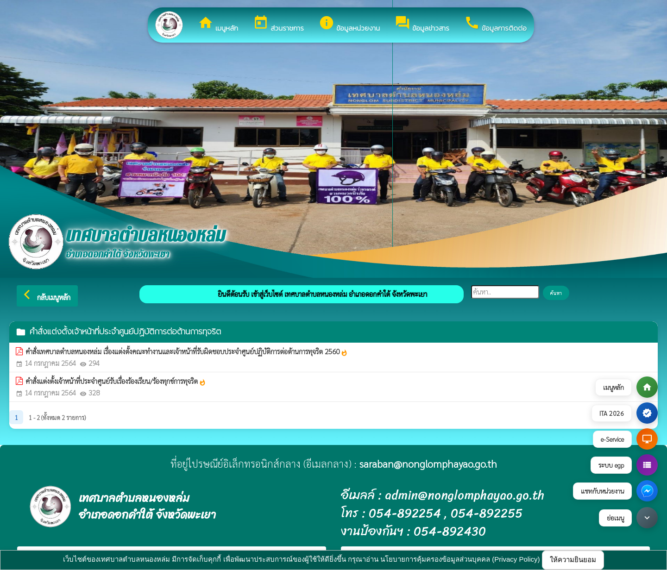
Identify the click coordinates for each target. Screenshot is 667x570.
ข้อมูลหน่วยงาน (349, 24)
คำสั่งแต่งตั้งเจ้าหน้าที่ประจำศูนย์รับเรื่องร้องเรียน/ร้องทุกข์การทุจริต (115, 381)
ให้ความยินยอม (573, 560)
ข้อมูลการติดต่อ (495, 24)
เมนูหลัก (218, 24)
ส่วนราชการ (278, 24)
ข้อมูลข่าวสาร (422, 24)
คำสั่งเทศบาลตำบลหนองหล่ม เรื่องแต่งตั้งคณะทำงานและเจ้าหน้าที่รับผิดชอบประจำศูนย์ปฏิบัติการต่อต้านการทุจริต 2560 (186, 351)
